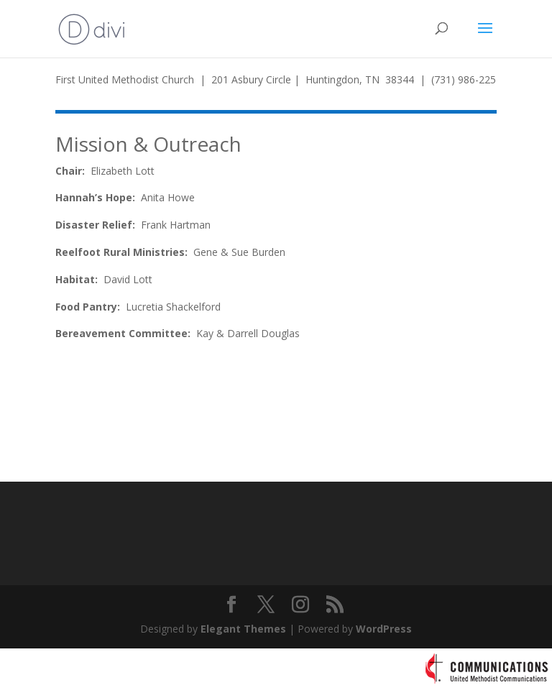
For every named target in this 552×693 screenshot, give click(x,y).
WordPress (384, 628)
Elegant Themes (243, 628)
